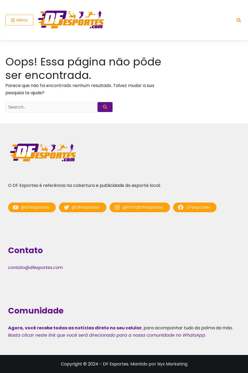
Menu (19, 20)
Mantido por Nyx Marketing (158, 364)
